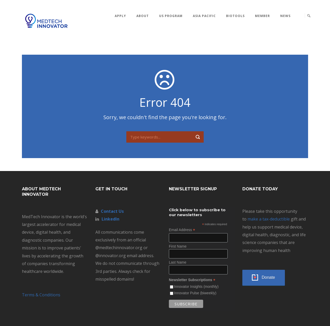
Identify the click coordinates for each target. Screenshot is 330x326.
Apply (120, 16)
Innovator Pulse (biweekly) (195, 293)
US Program (171, 16)
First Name (177, 246)
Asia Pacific (204, 16)
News (285, 16)
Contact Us (112, 211)
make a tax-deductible (269, 219)
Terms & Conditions (41, 295)
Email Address (182, 229)
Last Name (177, 262)
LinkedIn (110, 219)
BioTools (235, 16)
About (142, 16)
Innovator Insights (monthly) (196, 286)
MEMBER (262, 16)
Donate (268, 277)
